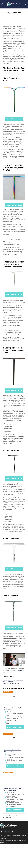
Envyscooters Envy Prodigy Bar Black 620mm (13, 708)
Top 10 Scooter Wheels (9, 681)
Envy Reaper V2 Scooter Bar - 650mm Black (12, 751)
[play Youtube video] (14, 659)
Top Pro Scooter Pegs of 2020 (11, 683)
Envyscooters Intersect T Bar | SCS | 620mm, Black (12, 789)
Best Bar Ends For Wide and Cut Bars (13, 680)
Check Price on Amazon (14, 119)
